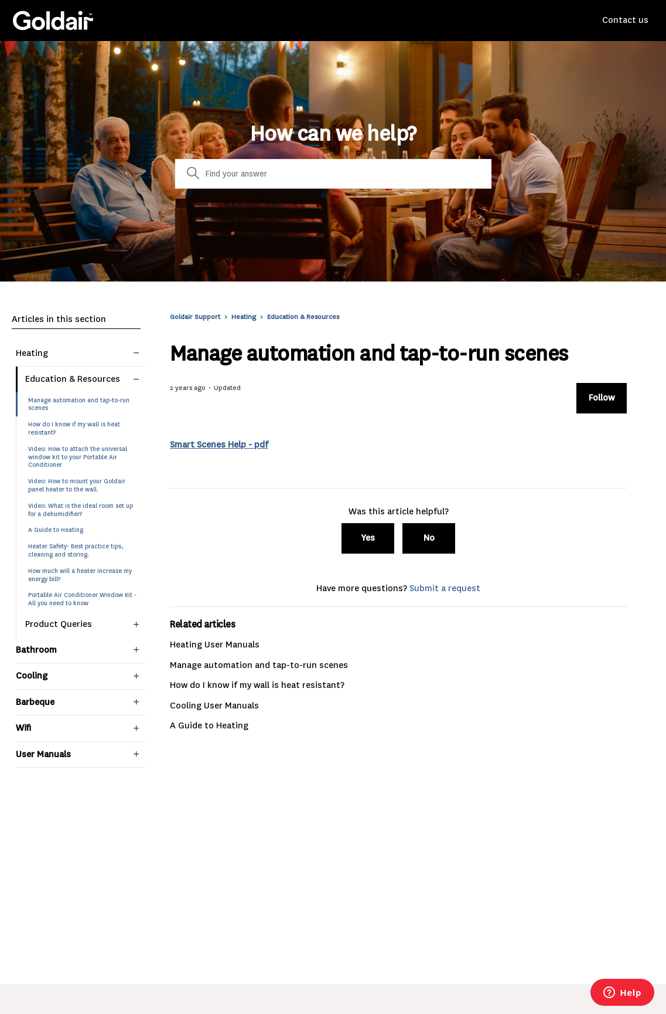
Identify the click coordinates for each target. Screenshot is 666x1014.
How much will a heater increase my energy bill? (80, 575)
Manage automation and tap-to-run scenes (78, 404)
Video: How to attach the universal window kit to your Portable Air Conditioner (77, 457)
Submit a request (444, 588)
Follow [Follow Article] (601, 397)
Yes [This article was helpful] (368, 538)
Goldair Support (195, 317)
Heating (243, 317)
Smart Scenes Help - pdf (219, 444)
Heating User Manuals (214, 644)
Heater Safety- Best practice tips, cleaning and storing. (75, 550)
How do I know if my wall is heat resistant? (74, 428)
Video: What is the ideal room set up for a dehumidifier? (80, 510)
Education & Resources (303, 317)
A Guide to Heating (55, 530)
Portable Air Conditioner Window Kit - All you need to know (82, 599)
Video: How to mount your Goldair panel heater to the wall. (76, 485)
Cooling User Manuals (214, 705)
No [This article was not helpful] (429, 538)
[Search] (333, 173)
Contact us (625, 20)
